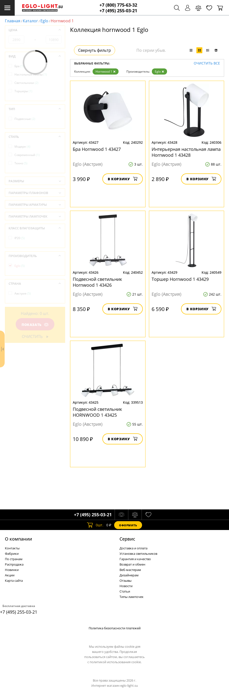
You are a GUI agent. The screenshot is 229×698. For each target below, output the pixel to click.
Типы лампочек (132, 597)
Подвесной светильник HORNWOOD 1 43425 (97, 412)
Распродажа (14, 564)
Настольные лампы (30, 74)
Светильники (26, 83)
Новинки (12, 570)
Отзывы (126, 580)
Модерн (22, 146)
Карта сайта (14, 580)
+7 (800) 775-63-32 (118, 5)
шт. (95, 525)
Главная (12, 21)
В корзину (122, 179)
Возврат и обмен (132, 564)
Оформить (128, 525)
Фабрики (12, 553)
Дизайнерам (129, 575)
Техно (20, 163)
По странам (14, 559)
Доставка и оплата (133, 548)
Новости (126, 586)
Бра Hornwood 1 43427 (97, 149)
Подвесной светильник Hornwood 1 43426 (97, 282)
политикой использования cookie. (116, 662)
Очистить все (207, 63)
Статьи (125, 591)
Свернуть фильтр (94, 50)
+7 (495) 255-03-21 (118, 10)
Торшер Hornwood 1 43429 (180, 279)
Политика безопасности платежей (115, 628)
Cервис (127, 539)
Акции (9, 575)
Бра (19, 66)
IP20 (19, 238)
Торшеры (23, 91)
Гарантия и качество (135, 559)
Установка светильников (138, 553)
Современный (27, 155)
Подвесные (24, 119)
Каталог (30, 21)
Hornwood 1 (106, 71)
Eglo (44, 21)
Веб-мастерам (130, 570)
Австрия (22, 293)
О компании (18, 539)
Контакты (12, 548)
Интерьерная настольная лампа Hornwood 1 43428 (186, 152)
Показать (35, 324)
